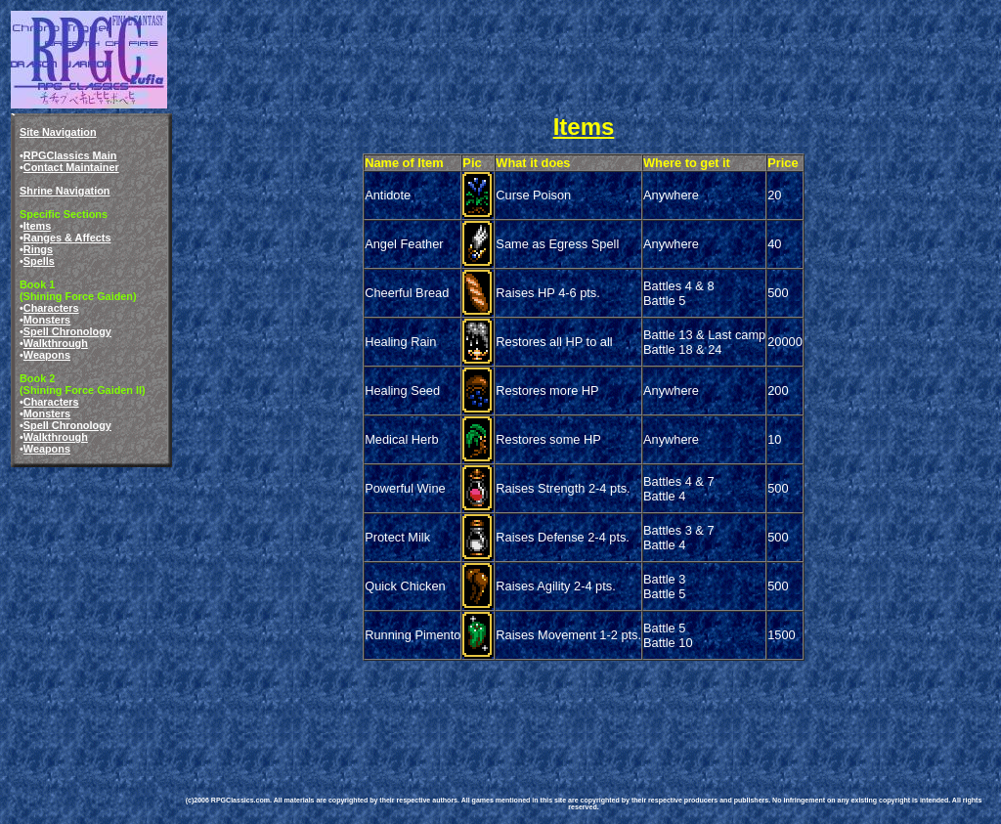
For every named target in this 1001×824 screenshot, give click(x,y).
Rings (38, 249)
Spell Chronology (67, 331)
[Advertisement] (536, 708)
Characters (51, 308)
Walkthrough (55, 343)
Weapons (46, 355)
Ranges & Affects (67, 237)
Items (37, 226)
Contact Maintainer (71, 167)
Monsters (46, 319)
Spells (39, 261)
